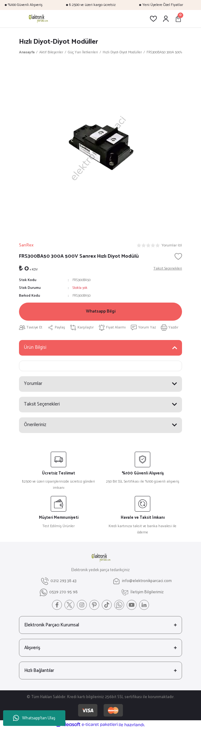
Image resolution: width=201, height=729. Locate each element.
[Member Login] (166, 18)
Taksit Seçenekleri (42, 404)
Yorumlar (33, 383)
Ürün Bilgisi (35, 347)
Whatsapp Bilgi (100, 311)
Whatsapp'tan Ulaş (34, 718)
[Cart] (178, 18)
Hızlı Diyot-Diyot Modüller (58, 41)
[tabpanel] (100, 147)
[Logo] (38, 18)
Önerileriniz (35, 425)
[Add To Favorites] (178, 256)
